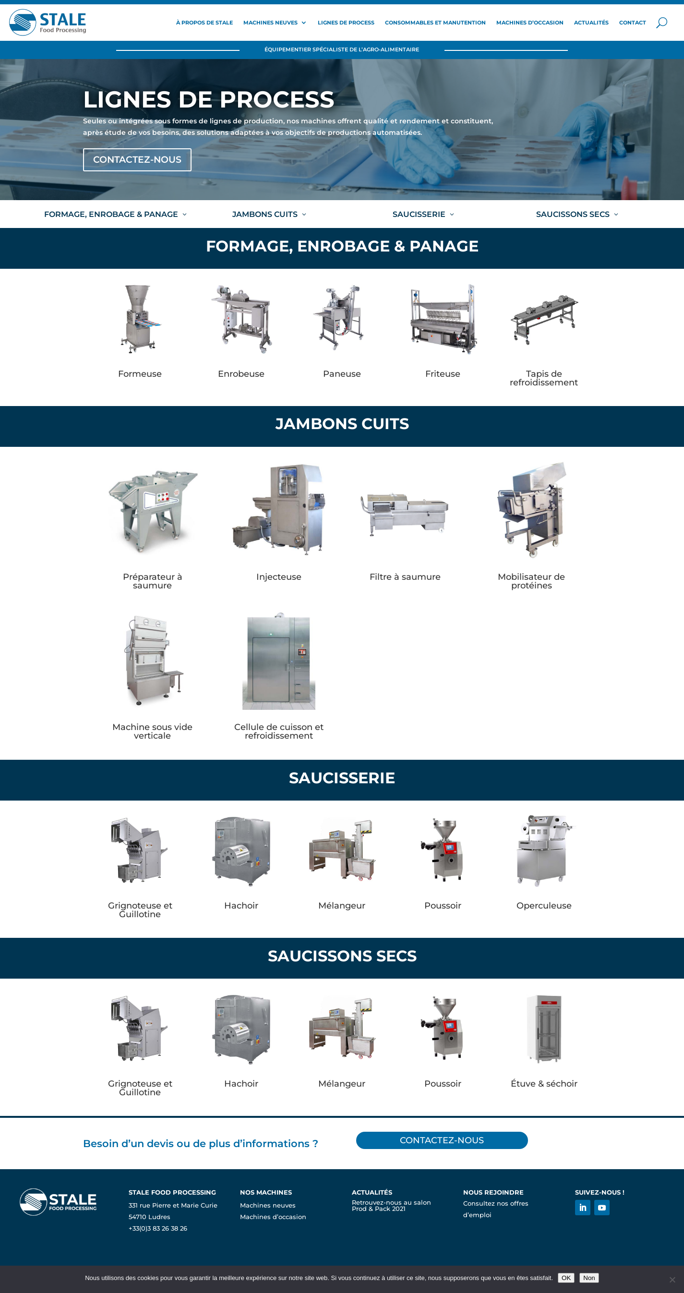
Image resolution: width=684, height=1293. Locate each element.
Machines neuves (270, 22)
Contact (632, 22)
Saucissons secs (573, 215)
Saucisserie (419, 215)
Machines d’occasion (530, 22)
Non (589, 1277)
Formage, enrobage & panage (111, 215)
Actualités (591, 22)
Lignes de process (346, 22)
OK (566, 1277)
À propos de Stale (204, 22)
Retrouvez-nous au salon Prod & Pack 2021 (391, 1207)
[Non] (672, 1279)
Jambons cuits (265, 215)
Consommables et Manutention (435, 22)
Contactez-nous (143, 161)
